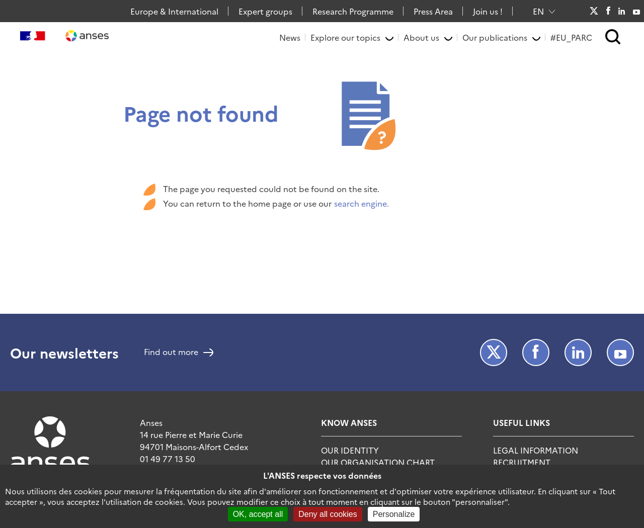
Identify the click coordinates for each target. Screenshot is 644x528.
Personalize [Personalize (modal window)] (394, 514)
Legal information (535, 450)
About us (421, 37)
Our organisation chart (378, 462)
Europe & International (174, 11)
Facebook (608, 11)
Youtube (636, 11)
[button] (613, 37)
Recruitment (521, 462)
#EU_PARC (571, 37)
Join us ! (488, 11)
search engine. (361, 203)
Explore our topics (345, 37)
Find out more (171, 352)
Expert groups (265, 11)
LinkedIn (621, 11)
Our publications (494, 37)
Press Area (433, 11)
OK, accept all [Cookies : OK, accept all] (258, 514)
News (289, 37)
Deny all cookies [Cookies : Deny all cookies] (327, 514)
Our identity (350, 450)
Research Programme (352, 11)
